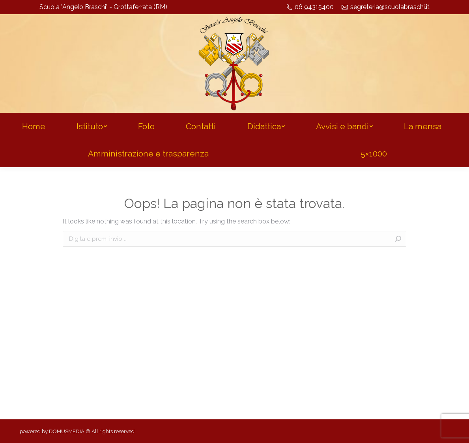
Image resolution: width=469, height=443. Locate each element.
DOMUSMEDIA (66, 431)
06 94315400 (310, 7)
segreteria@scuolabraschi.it (386, 7)
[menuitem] (33, 126)
